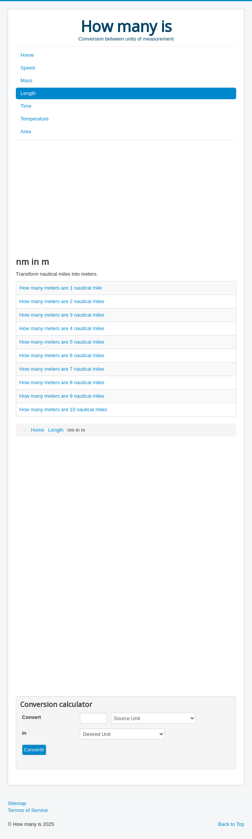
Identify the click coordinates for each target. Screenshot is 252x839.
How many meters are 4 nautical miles (61, 328)
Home (27, 55)
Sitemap (17, 803)
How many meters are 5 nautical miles (61, 342)
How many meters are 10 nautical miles (63, 409)
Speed (27, 68)
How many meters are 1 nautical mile (60, 288)
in (24, 733)
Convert (31, 717)
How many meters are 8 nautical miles (61, 382)
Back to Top (231, 824)
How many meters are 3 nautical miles (61, 315)
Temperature (34, 119)
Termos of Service (28, 810)
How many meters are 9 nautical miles (61, 396)
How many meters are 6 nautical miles (61, 355)
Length (28, 93)
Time (25, 106)
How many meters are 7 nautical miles (61, 369)
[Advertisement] (126, 198)
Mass (26, 80)
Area (25, 131)
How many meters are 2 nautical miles (61, 301)
